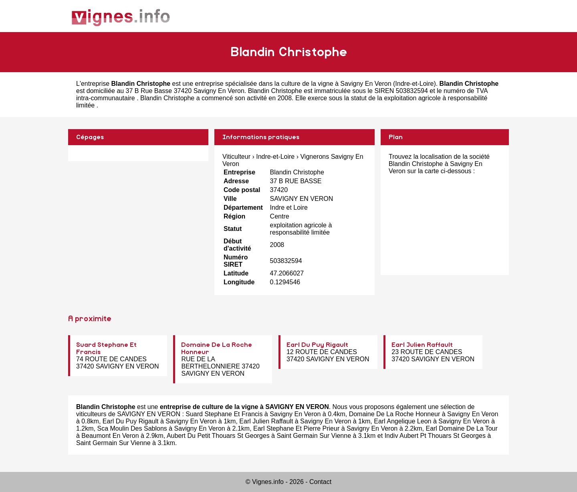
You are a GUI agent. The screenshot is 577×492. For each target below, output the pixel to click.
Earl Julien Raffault (422, 345)
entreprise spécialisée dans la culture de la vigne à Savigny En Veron (293, 83)
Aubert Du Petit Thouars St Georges (218, 435)
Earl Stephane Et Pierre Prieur (296, 428)
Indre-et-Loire (414, 83)
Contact (320, 481)
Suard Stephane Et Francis (224, 414)
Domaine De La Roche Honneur (394, 414)
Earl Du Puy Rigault (317, 345)
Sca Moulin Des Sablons (132, 428)
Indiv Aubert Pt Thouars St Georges (435, 435)
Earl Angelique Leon (402, 421)
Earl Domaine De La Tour (461, 428)
